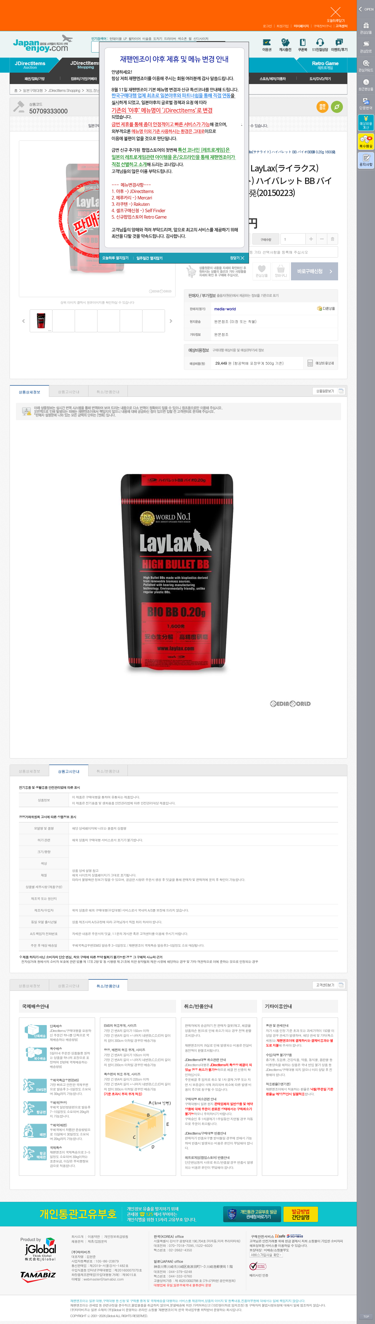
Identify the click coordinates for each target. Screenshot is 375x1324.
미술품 (146, 38)
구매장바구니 (323, 26)
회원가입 (283, 26)
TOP (366, 1317)
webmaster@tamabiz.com (104, 1279)
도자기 (157, 38)
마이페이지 (301, 26)
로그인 (267, 26)
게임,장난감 (94, 90)
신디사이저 (200, 38)
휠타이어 (134, 38)
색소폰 (182, 38)
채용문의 (77, 1241)
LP (125, 38)
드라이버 (170, 38)
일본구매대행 (33, 90)
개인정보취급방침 (116, 1236)
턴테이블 (116, 38)
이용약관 (94, 1236)
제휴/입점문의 (97, 1241)
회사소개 (77, 1236)
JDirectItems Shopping (64, 90)
